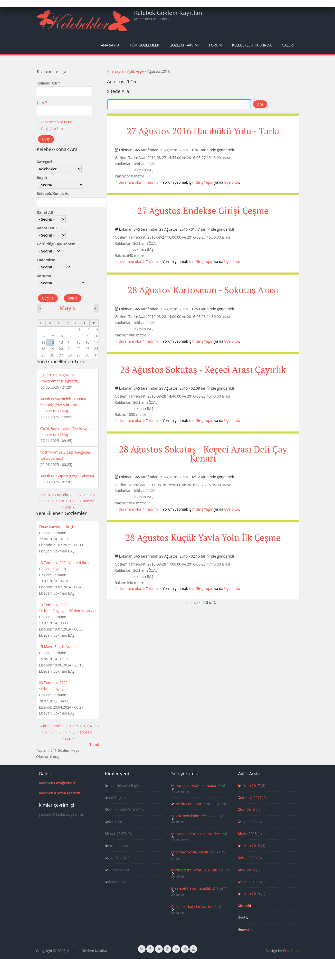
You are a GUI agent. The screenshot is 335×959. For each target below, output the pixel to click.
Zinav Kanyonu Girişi (56, 526)
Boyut (42, 177)
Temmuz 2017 (250, 797)
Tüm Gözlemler (144, 45)
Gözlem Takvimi (184, 45)
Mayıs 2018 (247, 833)
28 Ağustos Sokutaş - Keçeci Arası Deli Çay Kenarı (203, 453)
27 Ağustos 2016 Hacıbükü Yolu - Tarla (203, 131)
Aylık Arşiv (135, 71)
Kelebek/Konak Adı (54, 193)
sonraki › (90, 501)
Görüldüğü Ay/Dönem (56, 243)
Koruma (44, 275)
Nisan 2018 (247, 821)
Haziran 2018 (249, 845)
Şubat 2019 (247, 857)
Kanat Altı (45, 212)
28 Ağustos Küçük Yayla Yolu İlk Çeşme (203, 537)
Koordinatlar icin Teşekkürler (195, 833)
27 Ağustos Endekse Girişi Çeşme (203, 211)
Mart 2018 (246, 809)
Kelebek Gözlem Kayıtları (168, 13)
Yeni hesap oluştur (56, 121)
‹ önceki (194, 602)
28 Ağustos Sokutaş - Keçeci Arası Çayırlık (203, 369)
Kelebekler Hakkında (252, 45)
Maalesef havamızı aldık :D (193, 888)
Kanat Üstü (47, 227)
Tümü (94, 744)
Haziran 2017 (249, 785)
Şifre (42, 102)
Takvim (152, 182)
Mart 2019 (246, 869)
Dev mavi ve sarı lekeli (189, 852)
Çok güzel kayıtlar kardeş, (192, 906)
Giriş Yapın (205, 182)
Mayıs (67, 308)
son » (69, 507)
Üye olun (231, 182)
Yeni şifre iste (52, 128)
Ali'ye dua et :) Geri (186, 803)
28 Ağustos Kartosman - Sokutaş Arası (203, 290)
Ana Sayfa (110, 45)
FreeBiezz (291, 950)
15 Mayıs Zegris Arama (58, 646)
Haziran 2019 (249, 893)
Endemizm (46, 259)
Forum (215, 45)
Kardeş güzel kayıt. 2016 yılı (194, 870)
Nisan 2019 (247, 881)
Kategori (44, 161)
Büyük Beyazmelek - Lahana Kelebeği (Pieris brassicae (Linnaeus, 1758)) (63, 404)
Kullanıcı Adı (48, 83)
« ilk (47, 494)
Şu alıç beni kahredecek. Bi (193, 815)
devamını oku (130, 182)
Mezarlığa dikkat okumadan (194, 785)
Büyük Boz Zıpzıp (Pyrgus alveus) (67, 475)
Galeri (288, 45)
